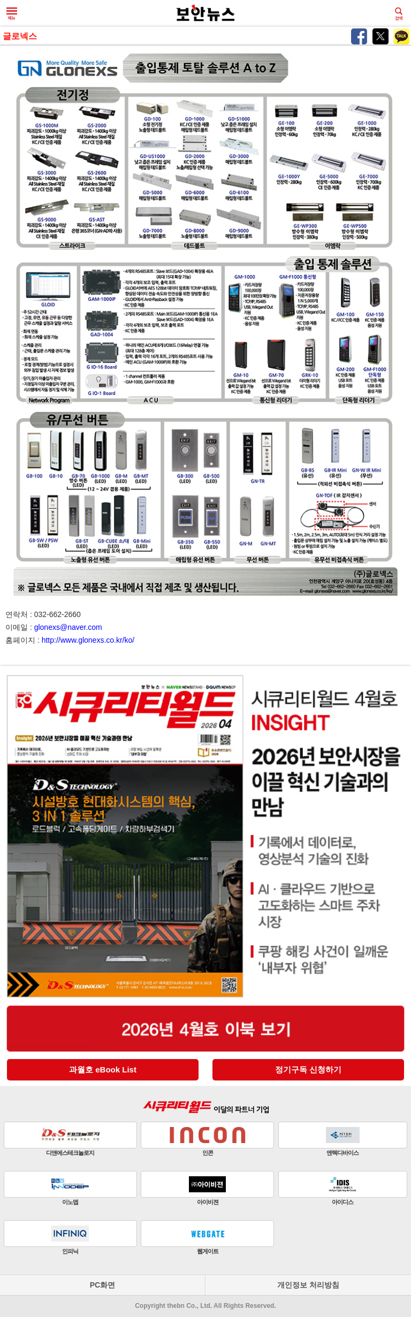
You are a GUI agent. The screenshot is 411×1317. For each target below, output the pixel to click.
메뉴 (11, 13)
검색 (398, 13)
